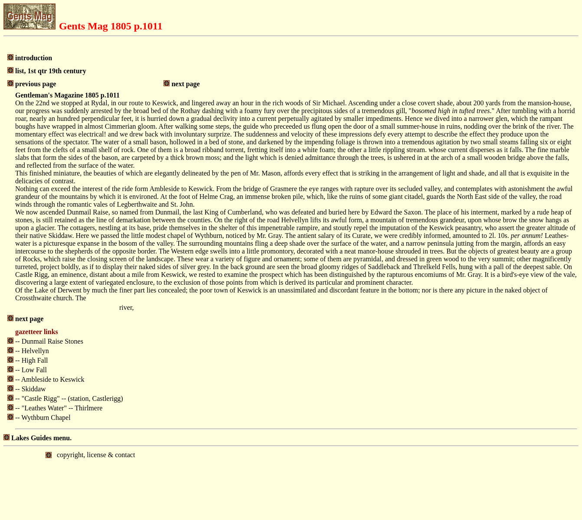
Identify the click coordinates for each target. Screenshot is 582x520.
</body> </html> (291, 482)
